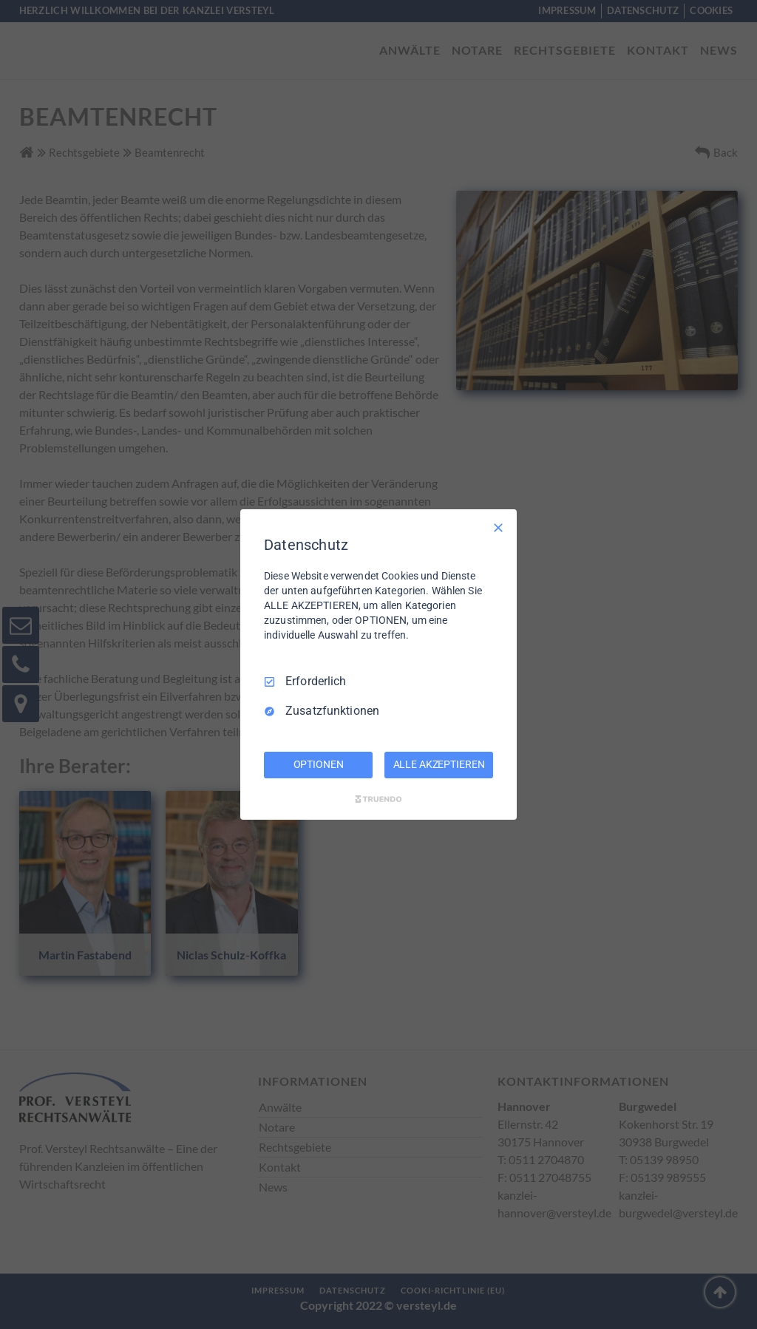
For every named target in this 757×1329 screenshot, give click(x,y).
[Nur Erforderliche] (498, 527)
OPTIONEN (318, 764)
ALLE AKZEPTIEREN (439, 764)
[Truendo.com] (378, 799)
